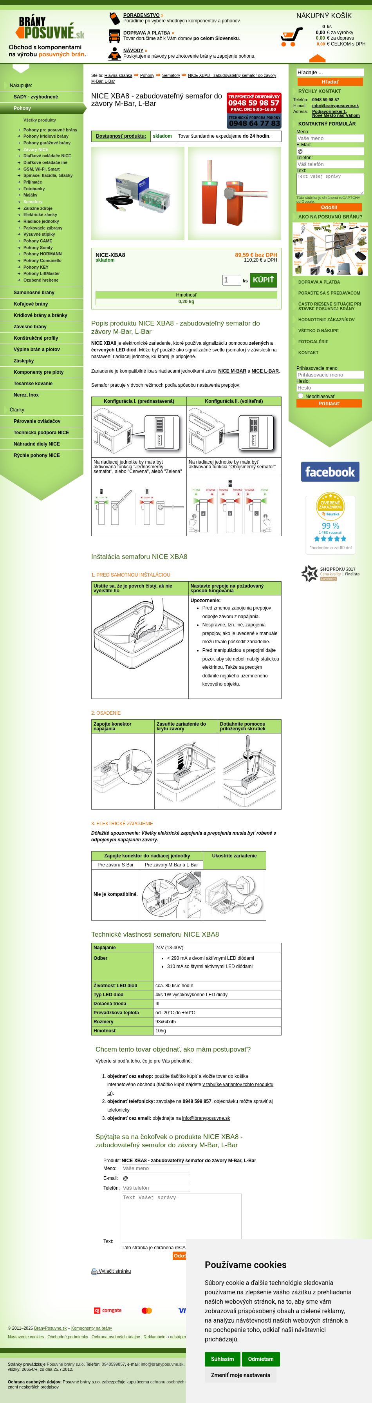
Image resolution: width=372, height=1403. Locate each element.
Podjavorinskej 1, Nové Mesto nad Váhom (336, 113)
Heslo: (303, 381)
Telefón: (304, 157)
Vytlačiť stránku (115, 1280)
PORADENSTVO (141, 15)
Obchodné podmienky (67, 1346)
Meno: (302, 132)
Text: (301, 170)
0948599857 (113, 1373)
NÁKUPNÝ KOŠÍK (324, 16)
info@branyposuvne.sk (206, 1118)
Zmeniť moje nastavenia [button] (240, 1375)
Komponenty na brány (91, 1337)
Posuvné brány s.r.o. (66, 1373)
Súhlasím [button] (222, 1359)
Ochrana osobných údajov (116, 1346)
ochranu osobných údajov (174, 1391)
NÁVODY (133, 50)
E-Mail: (303, 144)
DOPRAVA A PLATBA (146, 33)
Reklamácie (155, 1346)
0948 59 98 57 (325, 99)
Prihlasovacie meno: (317, 368)
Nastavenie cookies (26, 1346)
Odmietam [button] (261, 1359)
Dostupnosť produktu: (121, 136)
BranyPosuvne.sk (50, 1337)
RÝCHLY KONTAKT (319, 91)
